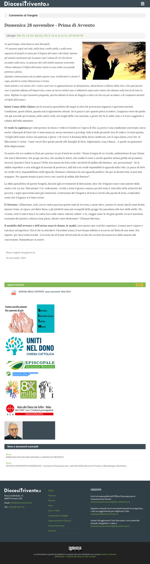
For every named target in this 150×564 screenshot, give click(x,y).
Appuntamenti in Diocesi (59, 520)
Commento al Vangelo (58, 515)
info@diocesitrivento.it (21, 502)
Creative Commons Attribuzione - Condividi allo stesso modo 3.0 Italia (85, 555)
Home (51, 490)
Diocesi (51, 500)
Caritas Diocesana (56, 525)
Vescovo (52, 495)
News (50, 505)
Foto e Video (54, 510)
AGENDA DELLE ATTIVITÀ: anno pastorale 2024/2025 (45, 291)
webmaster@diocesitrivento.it (104, 513)
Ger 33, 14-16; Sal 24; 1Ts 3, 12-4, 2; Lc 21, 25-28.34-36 (50, 35)
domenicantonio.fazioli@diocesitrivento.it (110, 501)
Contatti (52, 530)
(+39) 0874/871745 (16, 507)
